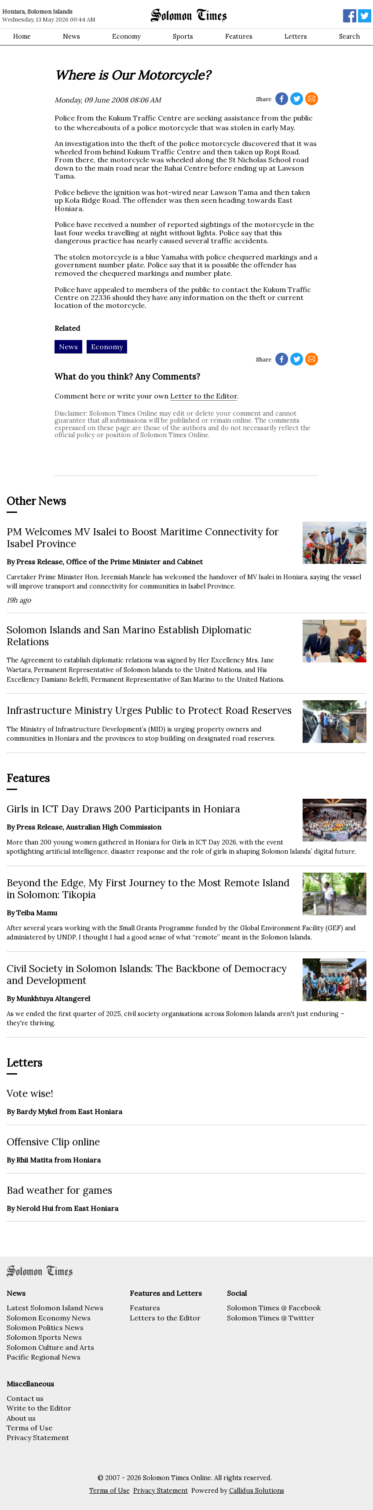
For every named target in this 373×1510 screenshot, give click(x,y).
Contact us (25, 1398)
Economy (126, 36)
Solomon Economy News (49, 1317)
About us (21, 1418)
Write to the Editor (39, 1408)
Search (349, 36)
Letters (296, 36)
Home (22, 36)
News (71, 36)
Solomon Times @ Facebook (274, 1307)
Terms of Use (29, 1427)
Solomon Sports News (44, 1337)
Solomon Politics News (45, 1327)
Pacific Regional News (43, 1357)
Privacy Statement (38, 1437)
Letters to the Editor (165, 1317)
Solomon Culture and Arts (50, 1347)
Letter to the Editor (203, 395)
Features (238, 36)
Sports (183, 36)
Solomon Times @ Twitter (270, 1317)
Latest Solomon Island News (55, 1307)
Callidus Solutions (256, 1491)
